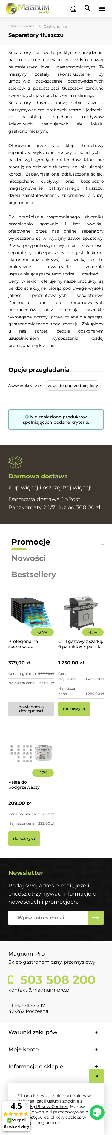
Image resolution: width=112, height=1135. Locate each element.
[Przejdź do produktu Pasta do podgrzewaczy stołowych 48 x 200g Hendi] (31, 762)
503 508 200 (56, 980)
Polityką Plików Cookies (43, 1106)
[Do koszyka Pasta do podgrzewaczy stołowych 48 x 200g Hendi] (24, 838)
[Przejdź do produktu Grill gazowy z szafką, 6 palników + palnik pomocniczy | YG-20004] (81, 621)
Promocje (30, 542)
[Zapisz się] (96, 918)
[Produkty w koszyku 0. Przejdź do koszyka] (73, 9)
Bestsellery (33, 574)
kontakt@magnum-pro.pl (39, 990)
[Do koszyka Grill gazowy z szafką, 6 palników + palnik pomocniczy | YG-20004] (74, 709)
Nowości (28, 558)
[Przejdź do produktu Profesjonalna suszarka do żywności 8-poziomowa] (31, 621)
